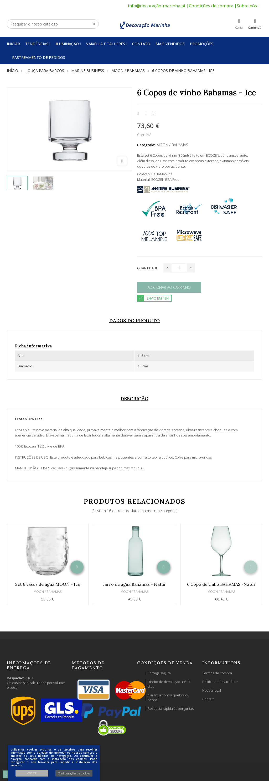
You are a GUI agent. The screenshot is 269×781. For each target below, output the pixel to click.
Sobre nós (247, 6)
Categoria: (146, 144)
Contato (208, 699)
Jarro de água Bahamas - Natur (134, 584)
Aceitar (32, 773)
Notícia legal (211, 690)
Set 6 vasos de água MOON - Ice (47, 584)
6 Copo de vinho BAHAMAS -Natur (221, 584)
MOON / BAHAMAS (172, 144)
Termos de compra (217, 673)
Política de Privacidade (220, 681)
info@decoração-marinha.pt (156, 6)
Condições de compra (211, 6)
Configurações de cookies (74, 773)
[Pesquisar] (53, 24)
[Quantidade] (179, 268)
